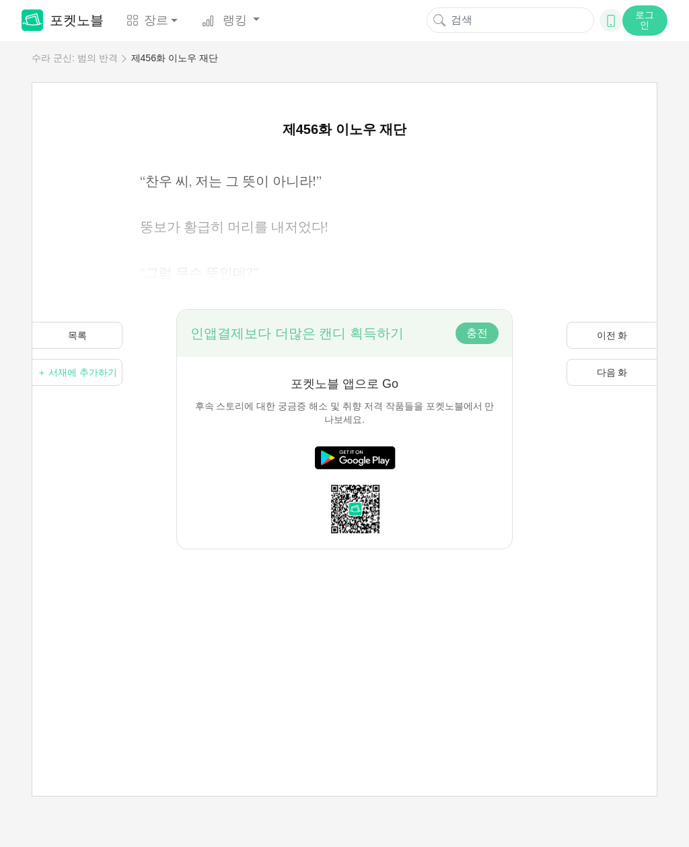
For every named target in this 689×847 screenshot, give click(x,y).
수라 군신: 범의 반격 (75, 58)
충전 (477, 333)
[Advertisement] (344, 643)
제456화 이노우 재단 (174, 58)
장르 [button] (147, 20)
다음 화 (612, 372)
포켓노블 (63, 20)
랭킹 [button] (226, 20)
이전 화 (612, 335)
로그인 (644, 19)
